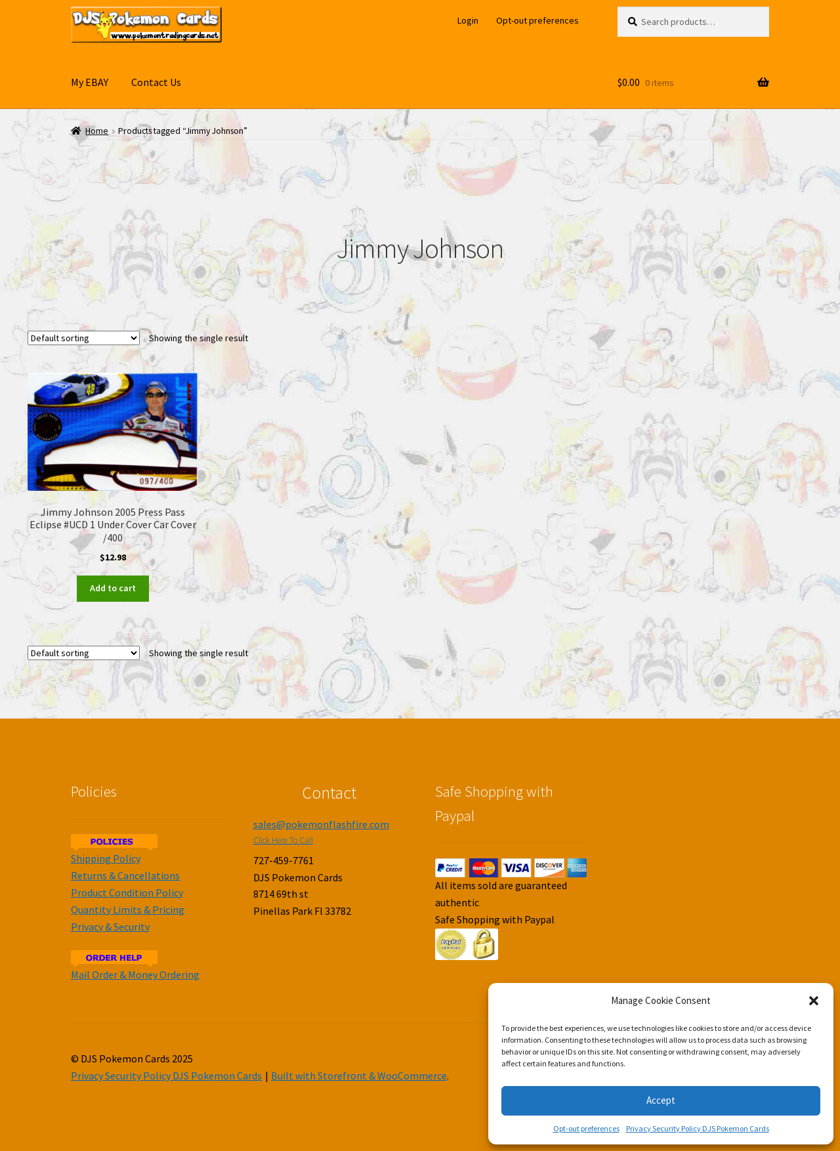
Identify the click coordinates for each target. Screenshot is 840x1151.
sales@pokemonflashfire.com (321, 824)
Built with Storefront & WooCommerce (359, 1075)
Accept (660, 1100)
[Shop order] (84, 338)
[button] (813, 1000)
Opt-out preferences (586, 1128)
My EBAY (89, 82)
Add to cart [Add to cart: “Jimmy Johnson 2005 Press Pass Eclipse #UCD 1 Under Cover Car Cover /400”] (113, 588)
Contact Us (156, 82)
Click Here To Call (283, 840)
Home (96, 130)
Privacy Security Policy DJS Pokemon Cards (697, 1128)
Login (467, 20)
